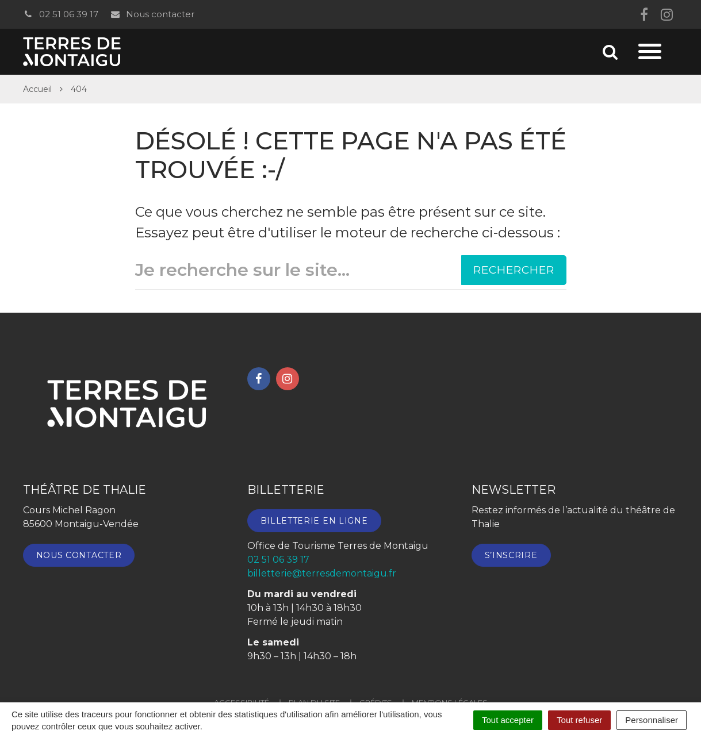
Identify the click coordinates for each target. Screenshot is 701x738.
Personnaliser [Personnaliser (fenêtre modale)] (651, 720)
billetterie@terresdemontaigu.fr (321, 573)
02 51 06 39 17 (60, 14)
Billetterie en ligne (314, 521)
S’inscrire (511, 555)
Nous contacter (152, 14)
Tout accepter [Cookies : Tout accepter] (508, 720)
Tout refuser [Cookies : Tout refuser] (579, 720)
